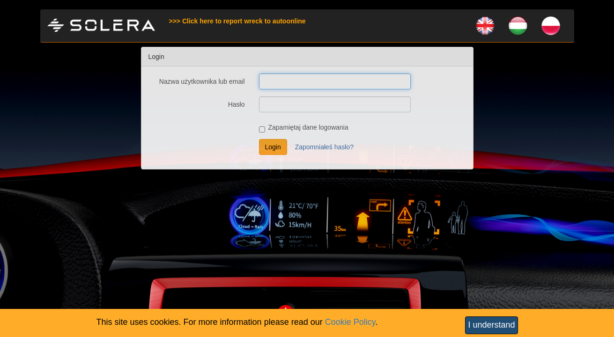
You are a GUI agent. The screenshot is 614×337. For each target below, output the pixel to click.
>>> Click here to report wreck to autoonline (237, 21)
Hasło (236, 104)
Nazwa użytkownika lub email (202, 81)
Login (273, 147)
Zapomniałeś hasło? (324, 147)
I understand (491, 325)
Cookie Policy (350, 322)
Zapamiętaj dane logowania (303, 128)
